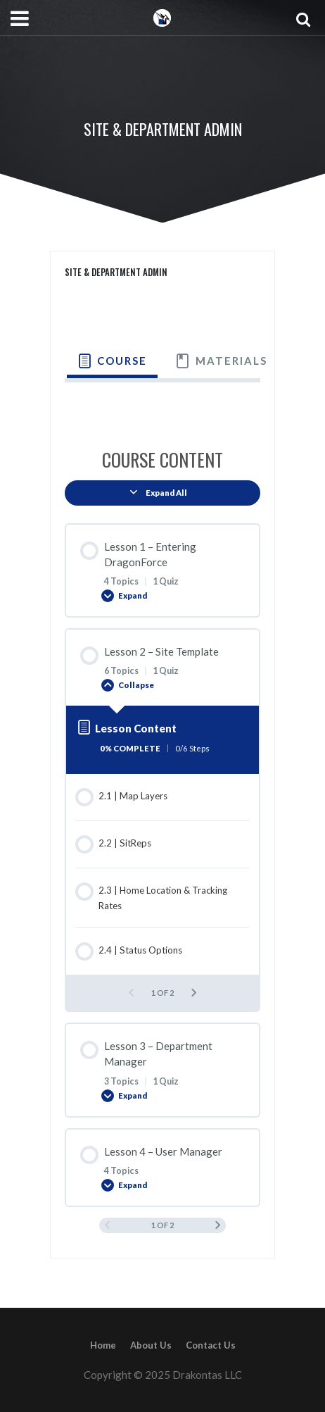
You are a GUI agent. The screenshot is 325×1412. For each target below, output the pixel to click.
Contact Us (211, 1345)
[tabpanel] (162, 403)
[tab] (112, 361)
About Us (151, 1345)
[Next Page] (194, 992)
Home (103, 1345)
